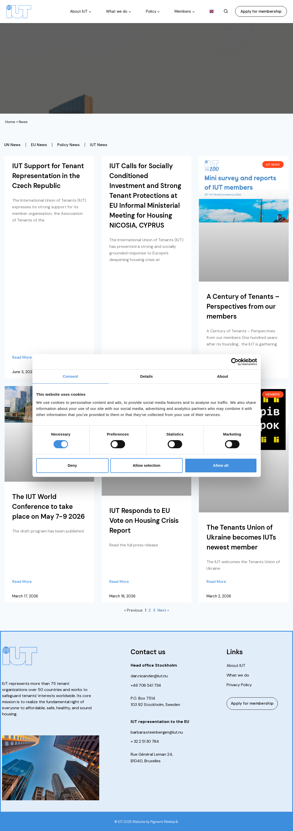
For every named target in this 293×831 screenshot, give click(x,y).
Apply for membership (261, 11)
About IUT (236, 666)
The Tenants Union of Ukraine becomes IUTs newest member (241, 537)
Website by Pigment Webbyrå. (155, 822)
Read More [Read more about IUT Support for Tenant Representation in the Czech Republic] (22, 357)
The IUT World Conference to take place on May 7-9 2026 (48, 506)
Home (10, 121)
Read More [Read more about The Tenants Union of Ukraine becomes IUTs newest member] (216, 581)
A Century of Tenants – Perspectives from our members (243, 306)
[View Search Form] (226, 11)
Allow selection (146, 465)
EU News (39, 144)
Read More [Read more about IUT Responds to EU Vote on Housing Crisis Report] (119, 581)
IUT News (98, 144)
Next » (163, 610)
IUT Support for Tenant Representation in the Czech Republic (48, 176)
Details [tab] (146, 376)
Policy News (68, 144)
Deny (72, 465)
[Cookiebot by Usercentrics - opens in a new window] (235, 362)
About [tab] (222, 376)
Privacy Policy (239, 685)
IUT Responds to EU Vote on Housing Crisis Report (144, 520)
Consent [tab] (70, 376)
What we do (238, 675)
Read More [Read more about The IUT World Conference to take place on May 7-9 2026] (22, 581)
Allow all (221, 465)
